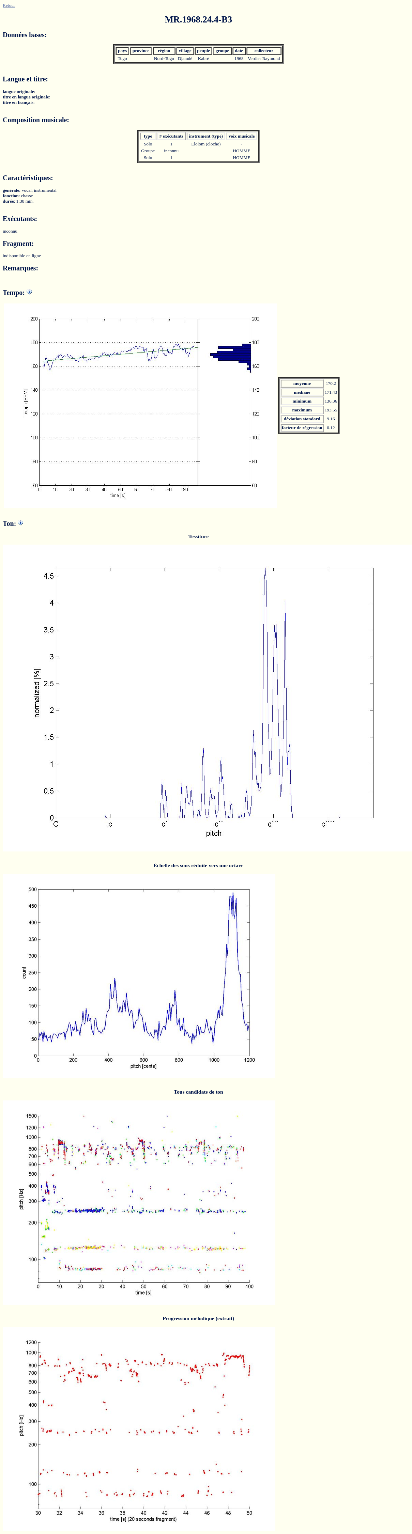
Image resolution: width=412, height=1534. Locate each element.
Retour (9, 5)
